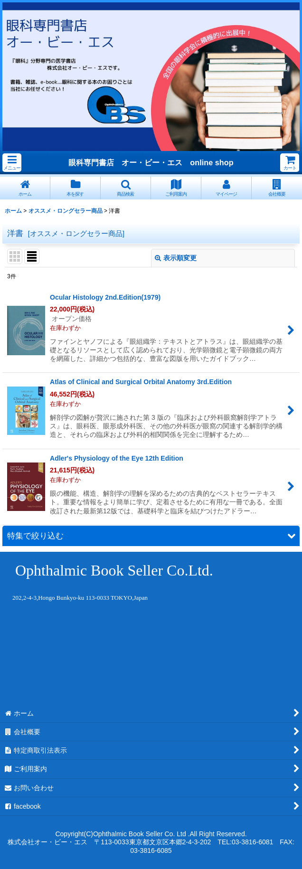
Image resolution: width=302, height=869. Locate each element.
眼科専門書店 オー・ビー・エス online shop (150, 162)
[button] (11, 162)
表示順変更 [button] (176, 258)
